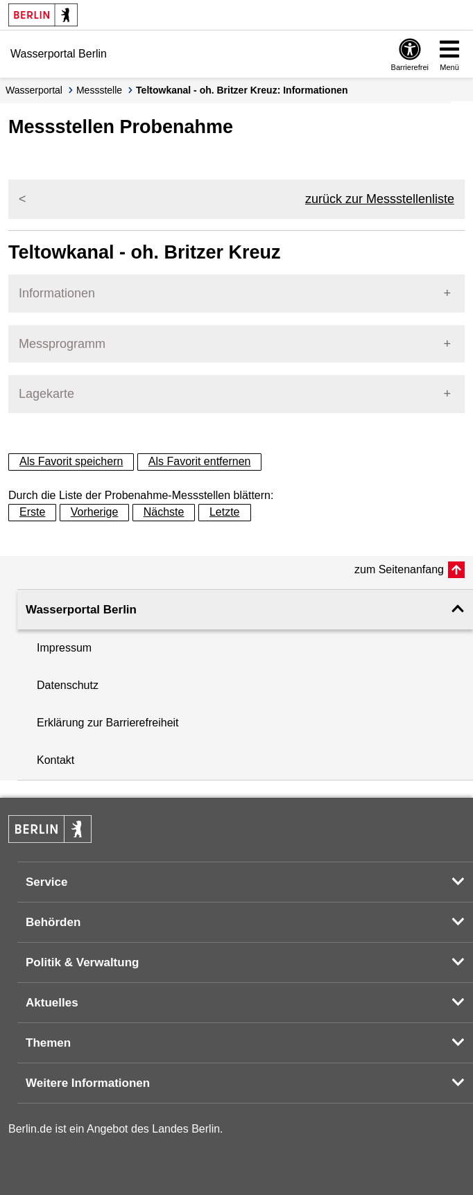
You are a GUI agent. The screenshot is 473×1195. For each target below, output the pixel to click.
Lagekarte (46, 394)
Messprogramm (62, 344)
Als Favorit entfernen (199, 461)
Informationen (57, 293)
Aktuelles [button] (52, 1002)
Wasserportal (34, 90)
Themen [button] (48, 1042)
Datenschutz (67, 685)
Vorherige (95, 512)
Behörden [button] (53, 922)
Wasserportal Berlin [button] (81, 609)
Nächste (164, 512)
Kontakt (55, 760)
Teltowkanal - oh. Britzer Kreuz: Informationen (241, 90)
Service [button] (47, 882)
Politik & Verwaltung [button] (82, 962)
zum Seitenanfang (399, 569)
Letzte (224, 512)
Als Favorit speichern (71, 461)
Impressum (64, 648)
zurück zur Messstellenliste (379, 199)
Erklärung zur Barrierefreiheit (108, 723)
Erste (32, 512)
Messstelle (99, 90)
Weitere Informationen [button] (88, 1083)
